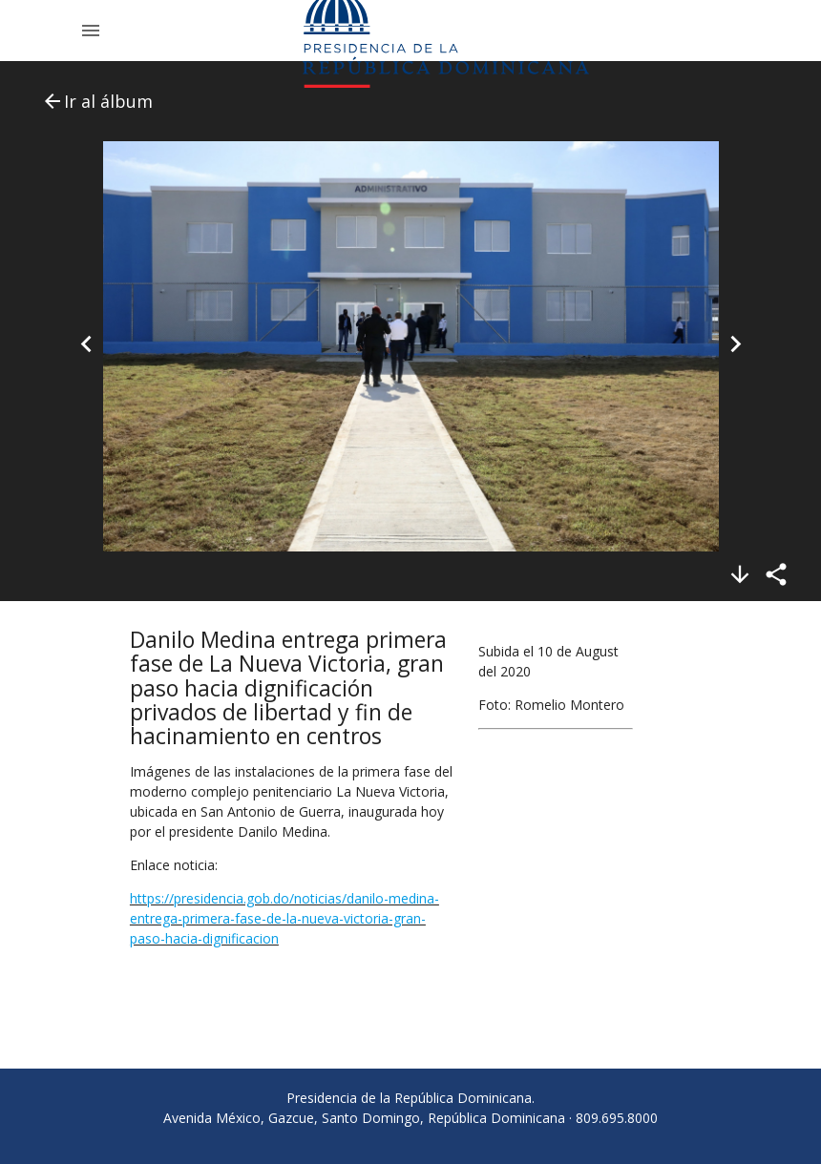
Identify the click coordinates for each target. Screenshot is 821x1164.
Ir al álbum (97, 101)
